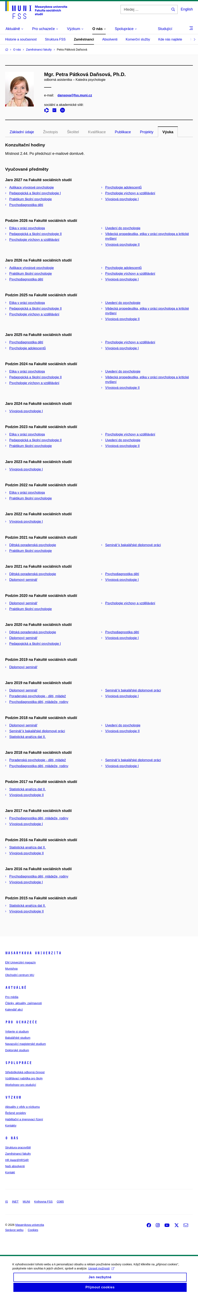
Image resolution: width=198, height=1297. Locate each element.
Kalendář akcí (14, 1009)
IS (6, 1201)
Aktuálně (16, 987)
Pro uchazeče (21, 1022)
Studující (165, 29)
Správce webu (14, 1230)
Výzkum (13, 1097)
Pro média (11, 997)
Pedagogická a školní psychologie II (35, 234)
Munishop (11, 968)
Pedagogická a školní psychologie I (35, 193)
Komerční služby (138, 39)
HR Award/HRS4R (17, 1160)
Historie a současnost (21, 39)
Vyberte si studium (17, 1031)
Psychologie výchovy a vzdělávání (130, 193)
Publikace (123, 132)
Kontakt (10, 1172)
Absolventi (109, 39)
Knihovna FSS (43, 1201)
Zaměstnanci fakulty (18, 1153)
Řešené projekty (15, 1113)
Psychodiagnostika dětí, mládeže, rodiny (38, 702)
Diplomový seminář (23, 579)
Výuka (167, 132)
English (187, 9)
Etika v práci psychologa (27, 228)
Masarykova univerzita (33, 953)
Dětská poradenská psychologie (32, 545)
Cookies (33, 1230)
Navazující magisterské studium (25, 1044)
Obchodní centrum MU (19, 975)
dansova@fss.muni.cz (74, 95)
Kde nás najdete (170, 39)
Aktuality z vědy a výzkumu (22, 1106)
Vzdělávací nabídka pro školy (24, 1078)
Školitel (73, 132)
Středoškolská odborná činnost (25, 1072)
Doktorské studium (17, 1050)
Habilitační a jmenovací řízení (24, 1119)
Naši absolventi (15, 1166)
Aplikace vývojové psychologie (31, 187)
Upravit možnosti (101, 1272)
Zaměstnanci (84, 39)
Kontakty (10, 1125)
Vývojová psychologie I (122, 199)
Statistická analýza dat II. (27, 737)
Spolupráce (18, 1063)
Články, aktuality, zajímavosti (23, 1003)
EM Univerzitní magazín (20, 962)
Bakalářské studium (17, 1037)
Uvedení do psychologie (123, 228)
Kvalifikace (97, 132)
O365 (60, 1201)
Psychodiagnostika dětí (26, 205)
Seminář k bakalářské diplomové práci (133, 545)
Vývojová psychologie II (122, 244)
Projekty (146, 132)
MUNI (26, 1201)
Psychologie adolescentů (123, 187)
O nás (12, 1138)
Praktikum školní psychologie (30, 199)
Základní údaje (22, 132)
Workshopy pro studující (20, 1084)
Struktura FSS (55, 39)
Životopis (50, 132)
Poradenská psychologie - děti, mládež (37, 696)
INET (15, 1201)
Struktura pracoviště (18, 1147)
